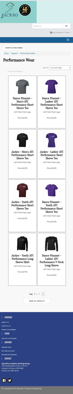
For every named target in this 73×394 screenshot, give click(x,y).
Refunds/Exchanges (9, 355)
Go (66, 26)
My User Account (8, 351)
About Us (5, 322)
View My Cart (6, 347)
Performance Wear (27, 53)
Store (6, 53)
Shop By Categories (9, 338)
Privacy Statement (9, 330)
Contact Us (6, 326)
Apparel (14, 53)
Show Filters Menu (14, 48)
